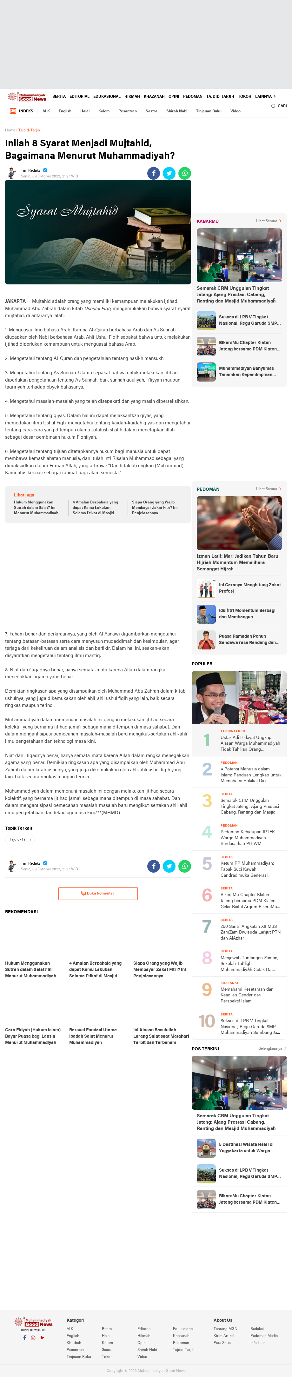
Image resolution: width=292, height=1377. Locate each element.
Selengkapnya (270, 1049)
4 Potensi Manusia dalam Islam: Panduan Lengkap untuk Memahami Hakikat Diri (251, 775)
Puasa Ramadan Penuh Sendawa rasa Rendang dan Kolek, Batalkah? (247, 640)
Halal (85, 111)
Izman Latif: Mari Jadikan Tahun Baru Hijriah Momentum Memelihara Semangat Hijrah (237, 563)
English (65, 111)
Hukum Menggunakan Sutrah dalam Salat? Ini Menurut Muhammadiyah (36, 508)
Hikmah (132, 97)
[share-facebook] (153, 173)
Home (10, 130)
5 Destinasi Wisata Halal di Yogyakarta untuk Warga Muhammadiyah (246, 1148)
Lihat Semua (266, 221)
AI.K (46, 111)
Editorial (80, 97)
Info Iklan (258, 1343)
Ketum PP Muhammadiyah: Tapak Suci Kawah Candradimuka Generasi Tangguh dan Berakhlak (247, 870)
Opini (174, 97)
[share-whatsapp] (184, 173)
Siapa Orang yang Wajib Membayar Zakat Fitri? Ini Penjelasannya (154, 508)
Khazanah (154, 97)
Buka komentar (97, 893)
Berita (59, 97)
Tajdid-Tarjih (220, 97)
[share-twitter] (169, 173)
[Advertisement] (146, 44)
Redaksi (257, 1329)
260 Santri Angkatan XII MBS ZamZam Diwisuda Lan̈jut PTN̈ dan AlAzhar (251, 932)
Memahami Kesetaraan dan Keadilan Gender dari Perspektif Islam (247, 995)
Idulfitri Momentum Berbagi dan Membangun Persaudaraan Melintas (247, 615)
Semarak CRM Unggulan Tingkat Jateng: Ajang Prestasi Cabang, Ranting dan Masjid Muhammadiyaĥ (236, 295)
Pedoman (192, 97)
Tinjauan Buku (209, 111)
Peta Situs (222, 1343)
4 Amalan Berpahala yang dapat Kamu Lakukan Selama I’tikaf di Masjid (95, 508)
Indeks (21, 111)
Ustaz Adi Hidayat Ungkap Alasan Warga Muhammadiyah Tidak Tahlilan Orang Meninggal (250, 744)
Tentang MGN (225, 1329)
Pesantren (127, 111)
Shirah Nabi (176, 111)
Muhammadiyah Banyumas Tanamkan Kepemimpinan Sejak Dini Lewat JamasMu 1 (248, 372)
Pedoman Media (264, 1336)
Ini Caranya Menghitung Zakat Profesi (250, 588)
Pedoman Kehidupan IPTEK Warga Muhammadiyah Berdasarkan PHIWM (248, 838)
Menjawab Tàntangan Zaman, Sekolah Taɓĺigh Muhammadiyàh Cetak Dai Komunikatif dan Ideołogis (249, 964)
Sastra (151, 111)
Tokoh (244, 97)
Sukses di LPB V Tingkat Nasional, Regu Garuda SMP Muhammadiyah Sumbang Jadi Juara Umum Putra (250, 321)
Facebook (25, 1340)
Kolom (104, 111)
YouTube (42, 1340)
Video (235, 111)
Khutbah (74, 1343)
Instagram (33, 1340)
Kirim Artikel (224, 1336)
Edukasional (107, 97)
